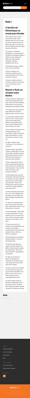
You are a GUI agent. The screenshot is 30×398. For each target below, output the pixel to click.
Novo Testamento (7, 352)
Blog (4, 358)
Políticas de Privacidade (9, 368)
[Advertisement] (15, 317)
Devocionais (6, 355)
